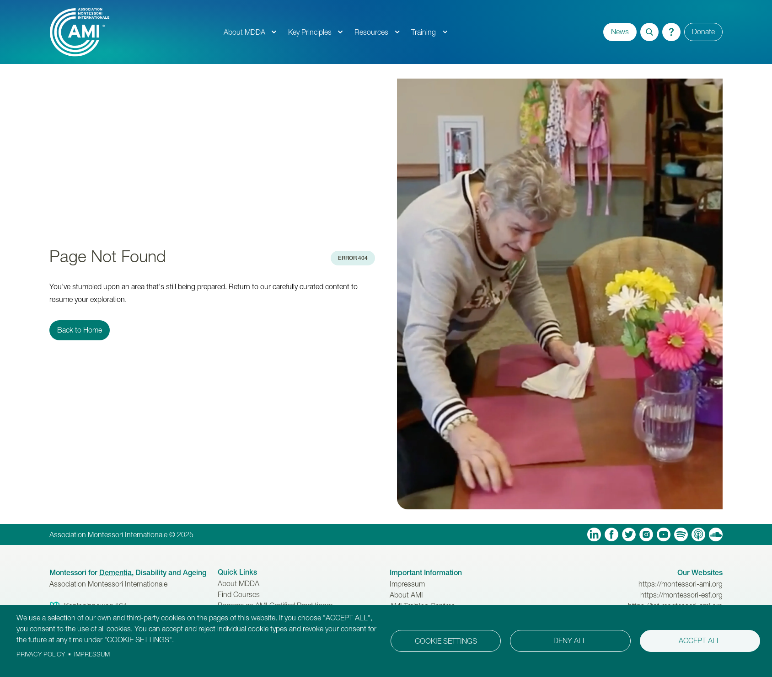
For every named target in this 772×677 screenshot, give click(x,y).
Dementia (115, 572)
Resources (371, 32)
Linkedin (594, 534)
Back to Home (79, 330)
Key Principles (310, 32)
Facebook (611, 534)
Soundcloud (716, 534)
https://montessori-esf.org (681, 595)
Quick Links (237, 572)
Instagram (646, 534)
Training (423, 32)
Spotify (681, 534)
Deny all (570, 640)
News (620, 31)
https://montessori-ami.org (680, 584)
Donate (703, 31)
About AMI (406, 595)
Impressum (407, 584)
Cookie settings (446, 641)
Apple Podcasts (698, 534)
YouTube (663, 534)
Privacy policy (40, 654)
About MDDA (244, 32)
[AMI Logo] (133, 32)
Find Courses (239, 594)
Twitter (629, 534)
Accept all (700, 640)
